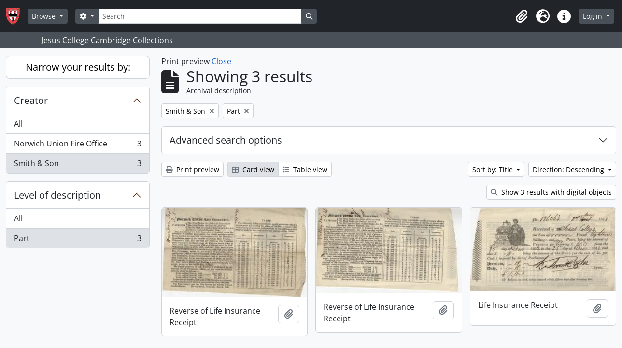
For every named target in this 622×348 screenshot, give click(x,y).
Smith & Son (77, 165)
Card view (253, 169)
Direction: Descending (569, 169)
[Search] (200, 16)
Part (77, 240)
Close (221, 61)
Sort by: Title (493, 169)
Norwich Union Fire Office (77, 146)
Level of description (57, 195)
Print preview (192, 169)
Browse (44, 16)
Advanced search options (226, 139)
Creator (31, 100)
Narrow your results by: (78, 66)
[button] (521, 16)
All (18, 123)
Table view (305, 169)
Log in (593, 16)
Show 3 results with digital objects (551, 192)
